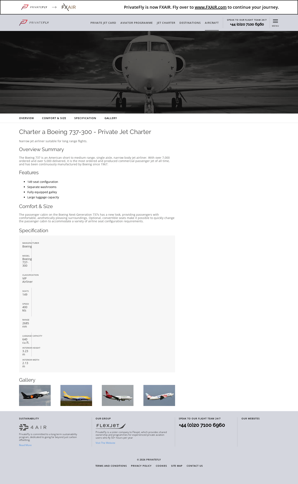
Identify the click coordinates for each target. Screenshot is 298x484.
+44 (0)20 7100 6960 (247, 24)
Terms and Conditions (111, 466)
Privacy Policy (141, 466)
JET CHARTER (166, 23)
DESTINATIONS (190, 23)
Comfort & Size (54, 118)
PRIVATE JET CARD (103, 23)
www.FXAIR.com (211, 7)
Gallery (111, 118)
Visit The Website (105, 443)
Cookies (161, 466)
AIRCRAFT (212, 23)
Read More (25, 445)
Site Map (177, 466)
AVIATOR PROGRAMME (136, 23)
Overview (26, 118)
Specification (85, 118)
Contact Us (195, 466)
